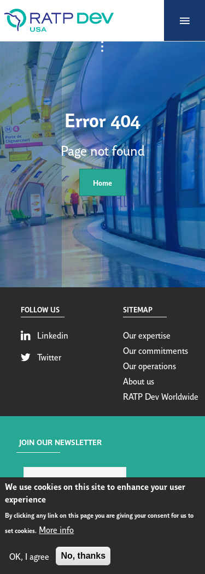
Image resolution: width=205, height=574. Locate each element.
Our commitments (155, 350)
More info (56, 530)
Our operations (149, 365)
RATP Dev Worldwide (160, 395)
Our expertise (147, 334)
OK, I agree (29, 557)
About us (138, 380)
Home (102, 182)
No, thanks (83, 557)
